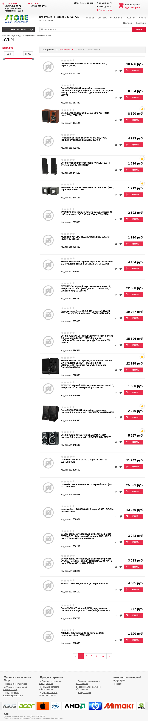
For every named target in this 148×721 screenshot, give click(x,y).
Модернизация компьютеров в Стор (13, 692)
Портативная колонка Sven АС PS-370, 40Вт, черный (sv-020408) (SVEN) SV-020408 (84, 137)
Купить (135, 69)
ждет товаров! (135, 6)
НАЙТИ (139, 28)
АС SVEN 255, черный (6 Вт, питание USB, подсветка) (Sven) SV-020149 (82, 632)
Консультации (83, 691)
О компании (116, 17)
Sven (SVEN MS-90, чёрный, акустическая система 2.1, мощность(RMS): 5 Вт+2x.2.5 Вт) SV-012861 (87, 261)
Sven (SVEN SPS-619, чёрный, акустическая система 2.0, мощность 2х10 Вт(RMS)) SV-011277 (86, 434)
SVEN (8, 38)
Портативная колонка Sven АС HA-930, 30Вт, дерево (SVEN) (84, 63)
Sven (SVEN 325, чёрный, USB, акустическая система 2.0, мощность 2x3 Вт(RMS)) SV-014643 (85, 608)
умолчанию (67, 48)
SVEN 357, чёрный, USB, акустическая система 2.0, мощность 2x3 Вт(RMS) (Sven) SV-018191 (87, 385)
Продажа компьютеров (15, 682)
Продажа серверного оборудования (50, 680)
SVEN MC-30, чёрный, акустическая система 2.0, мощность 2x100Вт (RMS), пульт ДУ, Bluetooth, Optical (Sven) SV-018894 (86, 287)
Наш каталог (18, 28)
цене (81, 48)
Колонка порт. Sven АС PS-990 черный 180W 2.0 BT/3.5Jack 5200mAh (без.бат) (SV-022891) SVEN (85, 310)
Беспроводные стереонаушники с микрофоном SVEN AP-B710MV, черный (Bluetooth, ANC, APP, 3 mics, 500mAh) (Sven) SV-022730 (86, 559)
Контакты (140, 22)
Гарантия (130, 17)
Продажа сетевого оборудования (49, 686)
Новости (117, 682)
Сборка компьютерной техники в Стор (15, 686)
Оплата (142, 17)
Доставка (102, 17)
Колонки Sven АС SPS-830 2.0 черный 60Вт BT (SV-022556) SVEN (87, 508)
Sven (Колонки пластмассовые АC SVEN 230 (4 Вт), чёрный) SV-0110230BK (85, 162)
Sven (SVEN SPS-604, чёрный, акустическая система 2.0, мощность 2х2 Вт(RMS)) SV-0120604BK (87, 410)
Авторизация (105, 10)
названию (94, 48)
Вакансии (128, 22)
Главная (90, 17)
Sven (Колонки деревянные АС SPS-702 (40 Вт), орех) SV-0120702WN (85, 112)
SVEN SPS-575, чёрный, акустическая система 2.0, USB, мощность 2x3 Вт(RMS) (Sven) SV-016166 (87, 211)
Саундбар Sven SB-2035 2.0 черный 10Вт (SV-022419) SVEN (84, 459)
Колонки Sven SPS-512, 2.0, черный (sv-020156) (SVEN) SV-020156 (85, 236)
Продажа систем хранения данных (48, 692)
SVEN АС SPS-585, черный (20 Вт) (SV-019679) (84, 582)
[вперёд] (109, 655)
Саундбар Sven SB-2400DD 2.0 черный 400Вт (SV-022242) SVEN (86, 484)
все (103, 654)
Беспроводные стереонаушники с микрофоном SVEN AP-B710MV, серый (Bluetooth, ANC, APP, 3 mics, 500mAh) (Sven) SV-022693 (86, 534)
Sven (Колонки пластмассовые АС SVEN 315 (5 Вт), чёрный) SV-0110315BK (87, 187)
